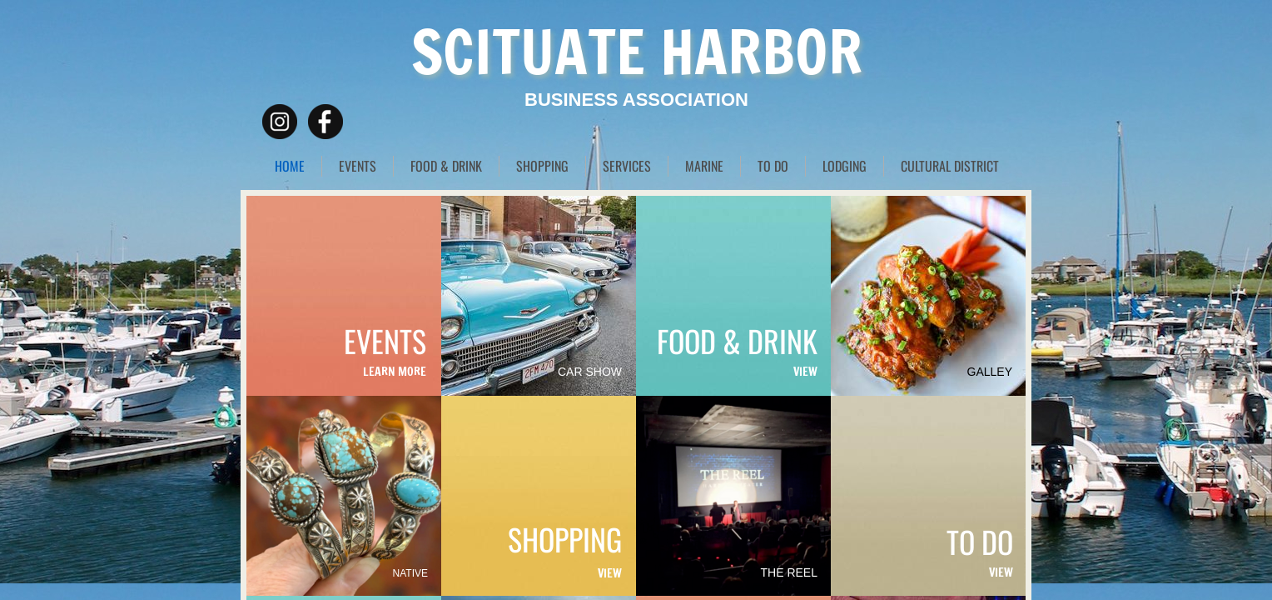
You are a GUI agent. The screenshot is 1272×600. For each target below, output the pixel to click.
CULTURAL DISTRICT (950, 166)
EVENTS (357, 166)
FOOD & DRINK (446, 166)
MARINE (704, 166)
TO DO (773, 166)
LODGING (844, 166)
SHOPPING (542, 166)
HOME (290, 166)
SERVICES (627, 166)
